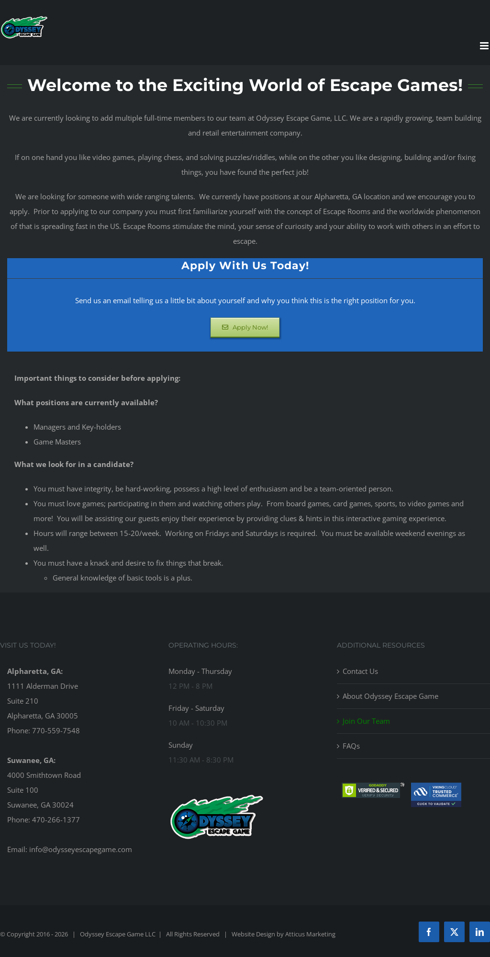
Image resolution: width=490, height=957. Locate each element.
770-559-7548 (56, 730)
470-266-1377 (56, 819)
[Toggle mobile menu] (485, 46)
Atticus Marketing (310, 934)
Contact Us (360, 671)
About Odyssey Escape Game (390, 696)
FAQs (351, 746)
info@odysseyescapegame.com (80, 849)
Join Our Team (366, 721)
